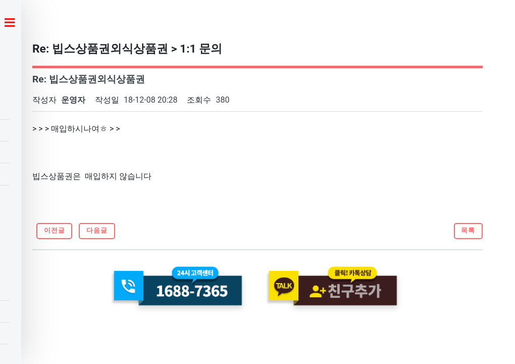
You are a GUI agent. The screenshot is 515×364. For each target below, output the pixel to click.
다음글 (97, 230)
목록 (468, 230)
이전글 (54, 230)
